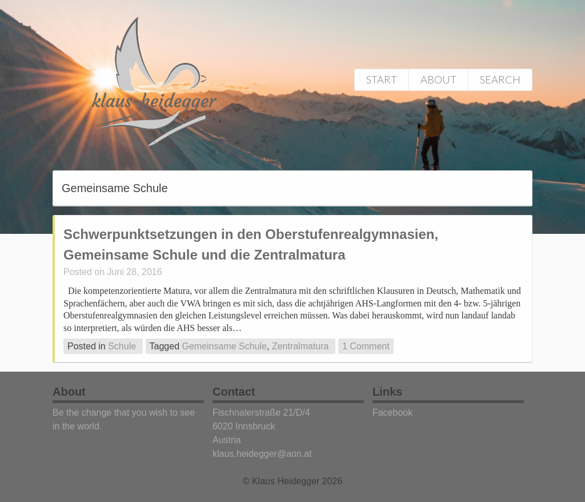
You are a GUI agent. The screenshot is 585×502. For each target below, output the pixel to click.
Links (387, 391)
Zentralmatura (300, 346)
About (438, 79)
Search (500, 79)
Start (381, 79)
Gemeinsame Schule (224, 346)
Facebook (392, 412)
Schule (122, 346)
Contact (234, 391)
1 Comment (366, 346)
